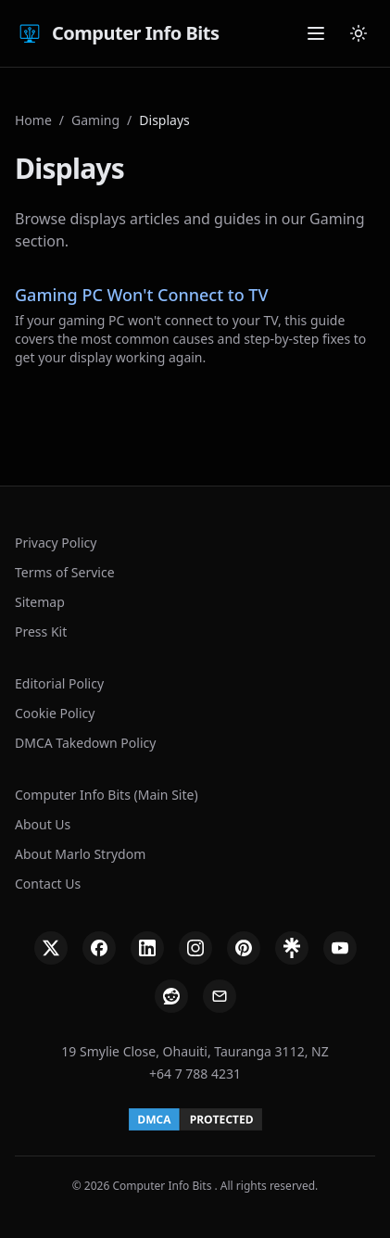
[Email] (219, 996)
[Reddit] (171, 996)
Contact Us (48, 883)
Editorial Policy (59, 683)
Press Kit (41, 631)
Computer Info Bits (117, 33)
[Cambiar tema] (358, 33)
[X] (51, 948)
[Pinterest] (243, 948)
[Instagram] (195, 948)
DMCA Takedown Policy (85, 743)
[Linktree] (291, 948)
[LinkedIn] (147, 948)
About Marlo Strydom (80, 854)
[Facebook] (99, 948)
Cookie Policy (54, 713)
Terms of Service (65, 572)
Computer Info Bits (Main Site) (106, 794)
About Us (42, 824)
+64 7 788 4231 (195, 1073)
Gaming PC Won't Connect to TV (142, 295)
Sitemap (40, 602)
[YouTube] (340, 948)
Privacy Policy (55, 542)
